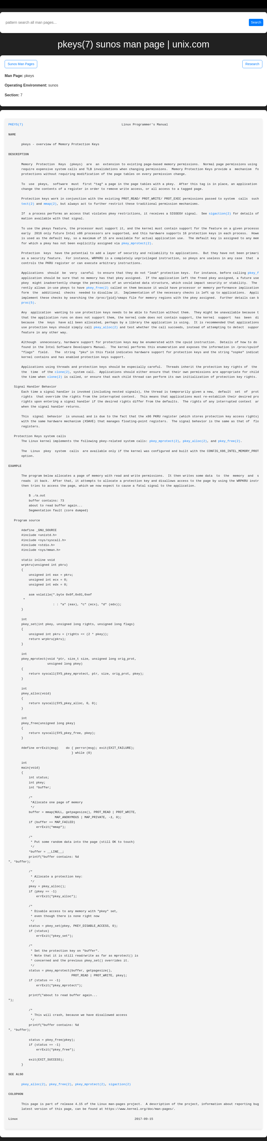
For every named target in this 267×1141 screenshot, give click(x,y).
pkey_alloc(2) (106, 327)
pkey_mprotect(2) (136, 243)
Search (256, 22)
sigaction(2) (220, 213)
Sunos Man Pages (21, 64)
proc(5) (27, 302)
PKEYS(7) (15, 124)
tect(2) (27, 204)
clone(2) (62, 372)
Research (252, 64)
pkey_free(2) (97, 288)
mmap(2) (50, 204)
